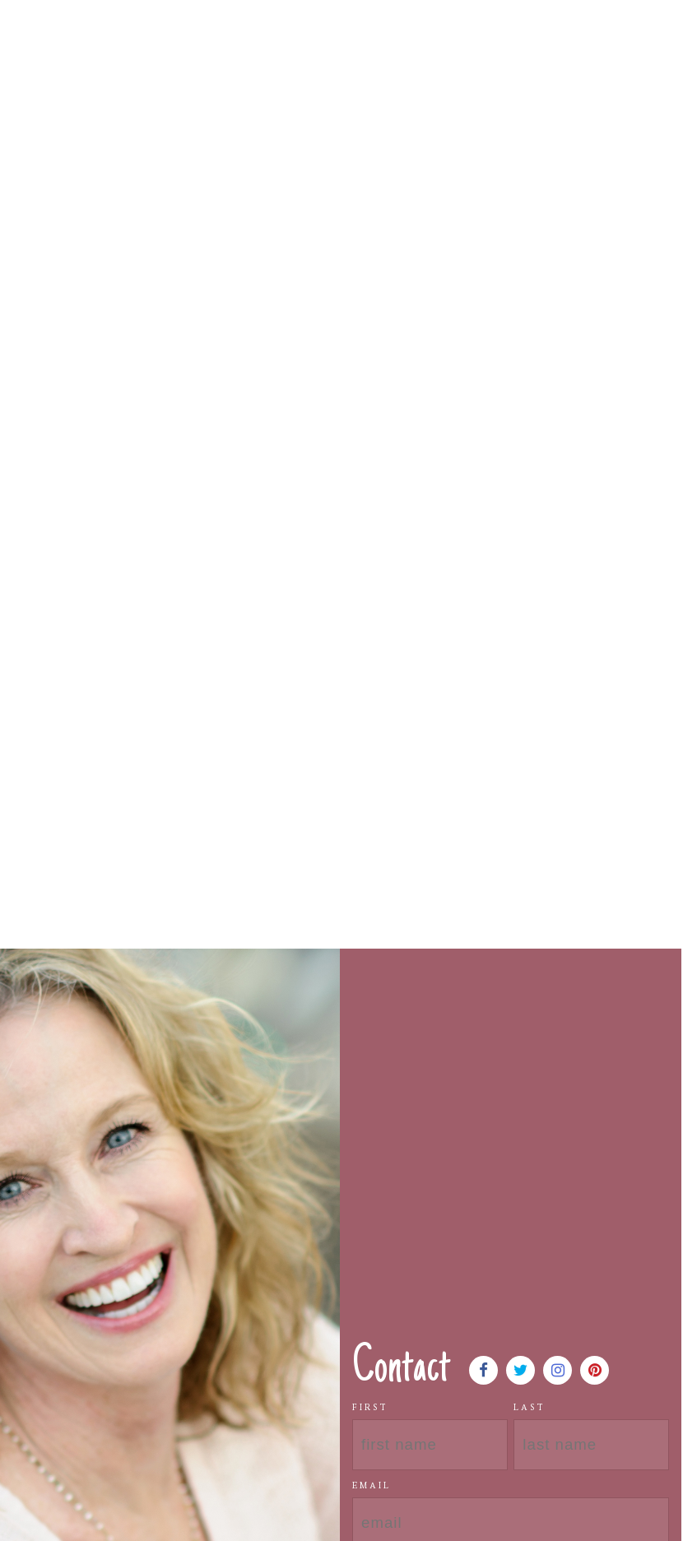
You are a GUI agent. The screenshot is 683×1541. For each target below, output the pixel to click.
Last (529, 1407)
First (370, 1407)
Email (371, 1485)
